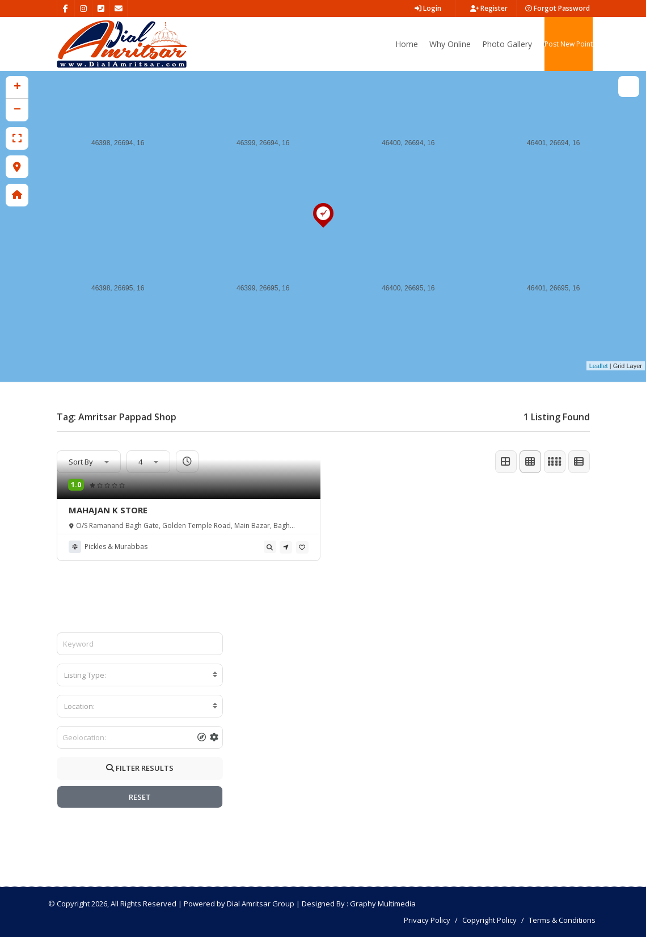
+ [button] (17, 87)
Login (428, 8)
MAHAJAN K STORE (108, 510)
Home (406, 44)
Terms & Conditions (562, 920)
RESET (140, 797)
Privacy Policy (427, 920)
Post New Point (568, 44)
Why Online (450, 44)
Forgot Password (557, 8)
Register (489, 8)
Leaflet (598, 365)
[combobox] (140, 675)
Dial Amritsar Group (260, 903)
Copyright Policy (489, 920)
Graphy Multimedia (383, 903)
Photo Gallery (507, 44)
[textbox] (139, 675)
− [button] (17, 110)
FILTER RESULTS (140, 768)
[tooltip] (270, 547)
